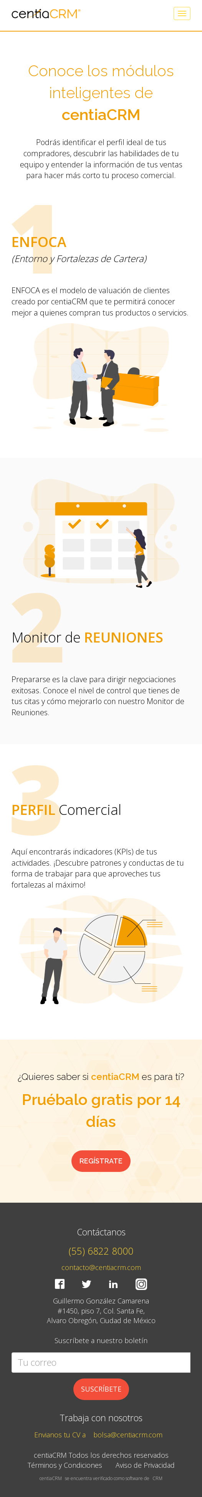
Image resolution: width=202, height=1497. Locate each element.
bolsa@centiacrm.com (127, 1434)
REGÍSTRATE (101, 1161)
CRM (157, 1478)
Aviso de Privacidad (145, 1465)
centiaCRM (51, 1478)
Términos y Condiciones (65, 1465)
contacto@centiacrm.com (101, 1267)
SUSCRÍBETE (101, 1389)
